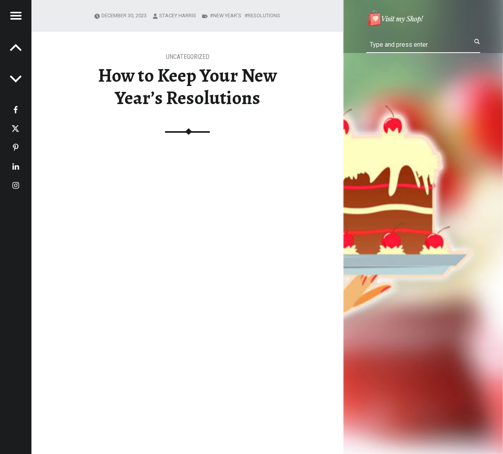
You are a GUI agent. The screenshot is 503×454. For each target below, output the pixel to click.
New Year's (227, 15)
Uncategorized (187, 56)
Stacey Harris (177, 15)
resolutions (264, 15)
